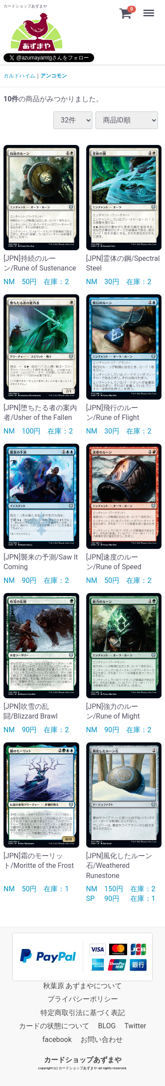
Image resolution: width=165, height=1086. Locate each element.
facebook (56, 1039)
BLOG (107, 1025)
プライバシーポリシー (83, 999)
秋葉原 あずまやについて (82, 985)
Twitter (135, 1025)
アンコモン (53, 76)
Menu (149, 9)
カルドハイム (19, 76)
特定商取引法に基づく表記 (82, 1012)
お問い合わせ (102, 1039)
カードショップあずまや (82, 1059)
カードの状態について (54, 1025)
